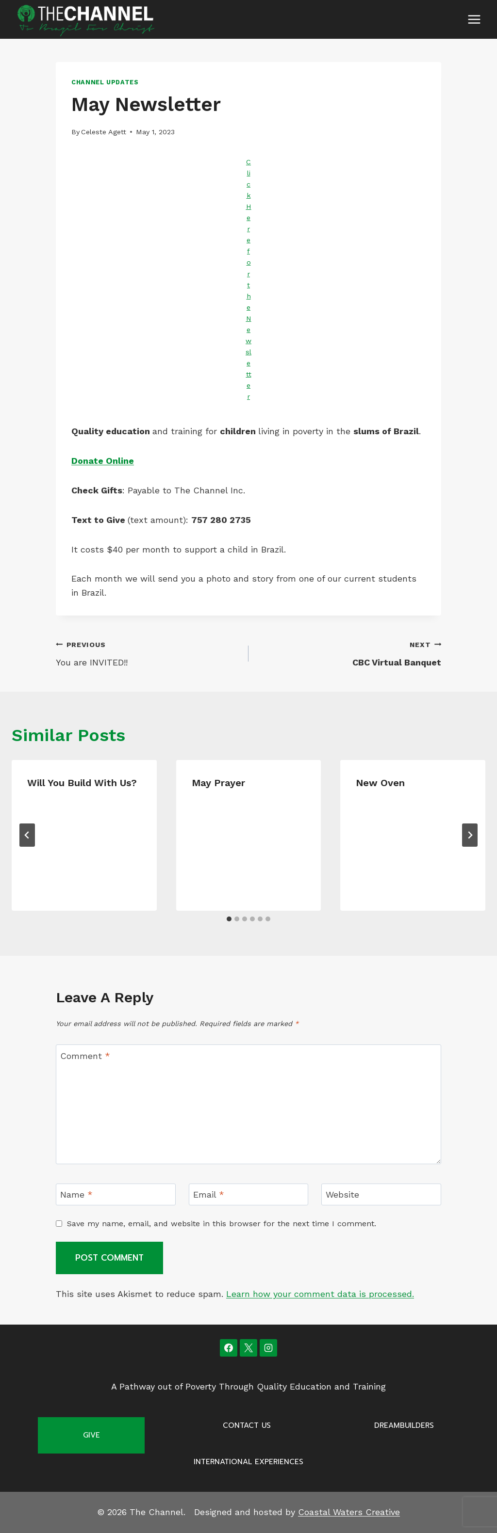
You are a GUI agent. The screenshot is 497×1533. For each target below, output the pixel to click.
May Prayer (218, 783)
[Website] (381, 1194)
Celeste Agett (103, 132)
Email (208, 1195)
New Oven (380, 783)
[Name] (116, 1194)
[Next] (470, 835)
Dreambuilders (404, 1425)
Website (342, 1195)
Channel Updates (104, 82)
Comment (85, 1056)
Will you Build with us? (82, 783)
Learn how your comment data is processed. (320, 1294)
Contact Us (247, 1425)
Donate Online (102, 461)
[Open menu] (474, 19)
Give (91, 1435)
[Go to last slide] (27, 835)
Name (76, 1195)
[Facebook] (228, 1348)
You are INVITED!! (148, 652)
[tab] (229, 919)
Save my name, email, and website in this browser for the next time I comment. (221, 1223)
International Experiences (248, 1461)
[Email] (249, 1194)
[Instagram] (268, 1348)
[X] (248, 1348)
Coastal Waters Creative (349, 1512)
